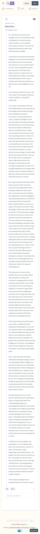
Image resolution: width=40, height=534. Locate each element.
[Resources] (34, 530)
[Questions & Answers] (21, 8)
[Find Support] (33, 8)
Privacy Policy (25, 527)
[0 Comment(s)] (13, 488)
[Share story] (27, 3)
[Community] (8, 8)
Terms (33, 527)
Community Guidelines (15, 527)
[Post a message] (35, 3)
